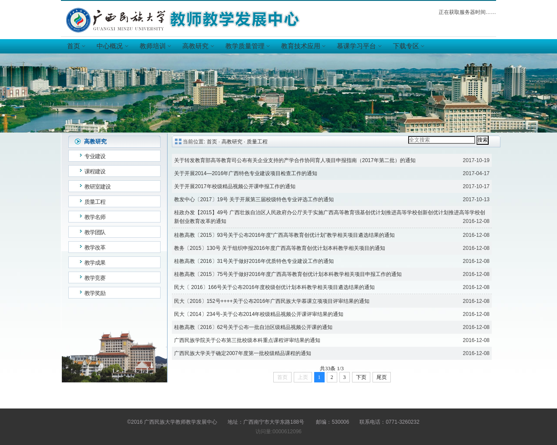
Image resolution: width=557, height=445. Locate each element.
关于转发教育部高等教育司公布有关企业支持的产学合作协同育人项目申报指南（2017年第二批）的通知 (295, 160)
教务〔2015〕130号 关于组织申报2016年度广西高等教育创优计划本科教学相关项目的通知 (279, 248)
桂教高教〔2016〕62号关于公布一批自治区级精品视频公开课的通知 (253, 327)
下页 (361, 377)
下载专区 (408, 46)
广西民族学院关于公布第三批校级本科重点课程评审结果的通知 (247, 340)
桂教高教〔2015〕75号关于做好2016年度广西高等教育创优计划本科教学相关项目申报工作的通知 (288, 274)
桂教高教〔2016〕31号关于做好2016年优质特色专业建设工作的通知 (254, 261)
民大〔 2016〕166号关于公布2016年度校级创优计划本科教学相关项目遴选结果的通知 (274, 287)
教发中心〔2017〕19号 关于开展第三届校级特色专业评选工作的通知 (254, 199)
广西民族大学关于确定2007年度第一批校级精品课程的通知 (242, 353)
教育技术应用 (303, 46)
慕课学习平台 (358, 46)
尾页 (381, 377)
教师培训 (155, 46)
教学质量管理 (247, 46)
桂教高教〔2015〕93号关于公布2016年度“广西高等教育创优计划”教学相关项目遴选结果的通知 (284, 235)
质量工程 (257, 142)
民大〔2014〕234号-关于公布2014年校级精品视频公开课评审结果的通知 (258, 314)
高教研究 (197, 46)
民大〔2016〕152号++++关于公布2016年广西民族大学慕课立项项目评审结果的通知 (271, 301)
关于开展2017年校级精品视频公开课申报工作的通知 (234, 186)
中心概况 (112, 46)
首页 (75, 46)
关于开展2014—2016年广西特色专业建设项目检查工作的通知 (245, 173)
